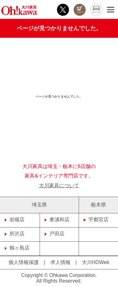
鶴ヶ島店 (17, 247)
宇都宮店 (96, 219)
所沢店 (15, 233)
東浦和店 (57, 219)
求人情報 (60, 262)
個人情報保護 (23, 262)
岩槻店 (15, 219)
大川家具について (59, 185)
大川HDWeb (96, 262)
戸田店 (55, 233)
